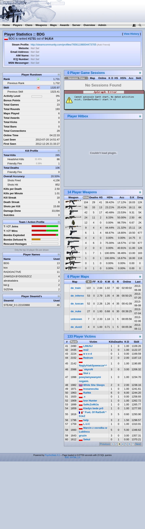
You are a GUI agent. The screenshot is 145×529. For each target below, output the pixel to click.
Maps (53, 25)
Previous (105, 444)
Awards (64, 25)
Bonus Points (12, 100)
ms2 (83, 349)
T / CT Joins (11, 226)
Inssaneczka (88, 388)
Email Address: (20, 51)
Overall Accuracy (14, 176)
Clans (28, 25)
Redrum (86, 357)
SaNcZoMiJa (89, 404)
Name (7, 258)
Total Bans (10, 126)
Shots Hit (12, 184)
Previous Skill (15, 91)
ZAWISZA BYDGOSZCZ (18, 276)
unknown (76, 319)
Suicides (9, 215)
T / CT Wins (11, 230)
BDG (6, 263)
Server (76, 25)
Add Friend (103, 44)
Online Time (11, 135)
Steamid (9, 300)
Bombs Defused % (15, 239)
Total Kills (10, 155)
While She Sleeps (92, 384)
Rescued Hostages (15, 243)
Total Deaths (11, 167)
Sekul (84, 439)
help (84, 420)
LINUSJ (85, 346)
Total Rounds (12, 109)
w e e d (85, 353)
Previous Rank (15, 83)
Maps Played (11, 113)
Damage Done (12, 210)
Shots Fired (14, 180)
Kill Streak (10, 197)
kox (6, 267)
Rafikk (85, 392)
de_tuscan (77, 303)
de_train (76, 287)
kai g (6, 284)
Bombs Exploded (14, 235)
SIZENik (8, 289)
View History (131, 33)
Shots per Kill (12, 206)
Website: (24, 48)
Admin (102, 25)
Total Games (11, 104)
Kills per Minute (13, 193)
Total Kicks (10, 122)
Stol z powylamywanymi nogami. (90, 377)
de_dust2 (76, 326)
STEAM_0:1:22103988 (17, 305)
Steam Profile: (20, 44)
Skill (6, 87)
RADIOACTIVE (12, 271)
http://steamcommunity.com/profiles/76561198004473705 (63, 44)
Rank (7, 79)
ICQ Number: (21, 59)
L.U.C (84, 423)
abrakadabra (11, 280)
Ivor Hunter (88, 400)
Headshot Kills (15, 159)
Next (138, 444)
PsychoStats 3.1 (52, 455)
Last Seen (10, 139)
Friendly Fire (14, 163)
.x (82, 396)
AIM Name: (22, 55)
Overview (89, 25)
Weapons (41, 25)
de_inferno (77, 295)
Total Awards (12, 117)
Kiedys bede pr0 (91, 408)
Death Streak (11, 202)
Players (17, 25)
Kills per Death (13, 188)
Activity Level (12, 95)
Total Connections (15, 130)
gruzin (83, 435)
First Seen (10, 143)
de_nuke (76, 311)
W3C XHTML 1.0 (72, 457)
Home (6, 25)
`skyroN (86, 369)
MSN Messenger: (18, 62)
